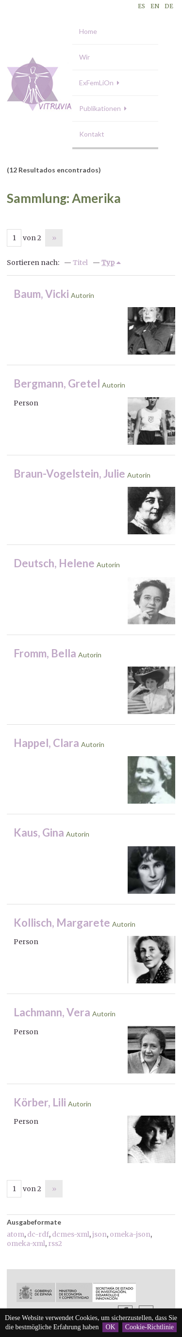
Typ (108, 262)
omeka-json (130, 1234)
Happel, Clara (46, 742)
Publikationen (100, 108)
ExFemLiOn (96, 82)
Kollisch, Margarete (62, 922)
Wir (84, 57)
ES (141, 6)
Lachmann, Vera (52, 1012)
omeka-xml (26, 1243)
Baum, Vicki (41, 293)
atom (15, 1234)
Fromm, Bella (45, 653)
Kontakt (91, 134)
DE (169, 6)
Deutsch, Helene (54, 563)
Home (88, 31)
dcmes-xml (70, 1234)
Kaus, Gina (39, 832)
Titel (80, 262)
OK (110, 1327)
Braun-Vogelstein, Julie (69, 473)
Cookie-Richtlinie (149, 1327)
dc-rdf (38, 1234)
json (99, 1234)
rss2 (55, 1243)
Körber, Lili (40, 1102)
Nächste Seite (54, 238)
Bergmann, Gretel (57, 383)
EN (154, 6)
